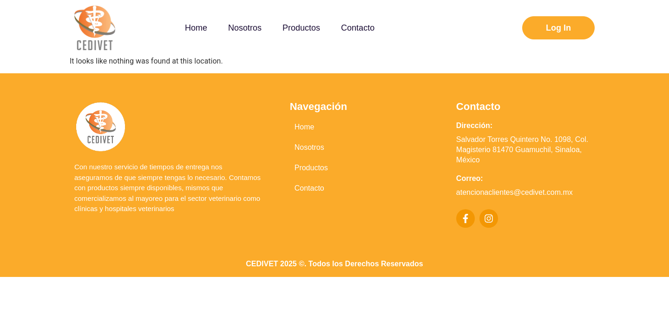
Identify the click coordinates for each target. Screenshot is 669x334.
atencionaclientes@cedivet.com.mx (514, 192)
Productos (311, 168)
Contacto (309, 188)
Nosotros (309, 147)
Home (305, 127)
